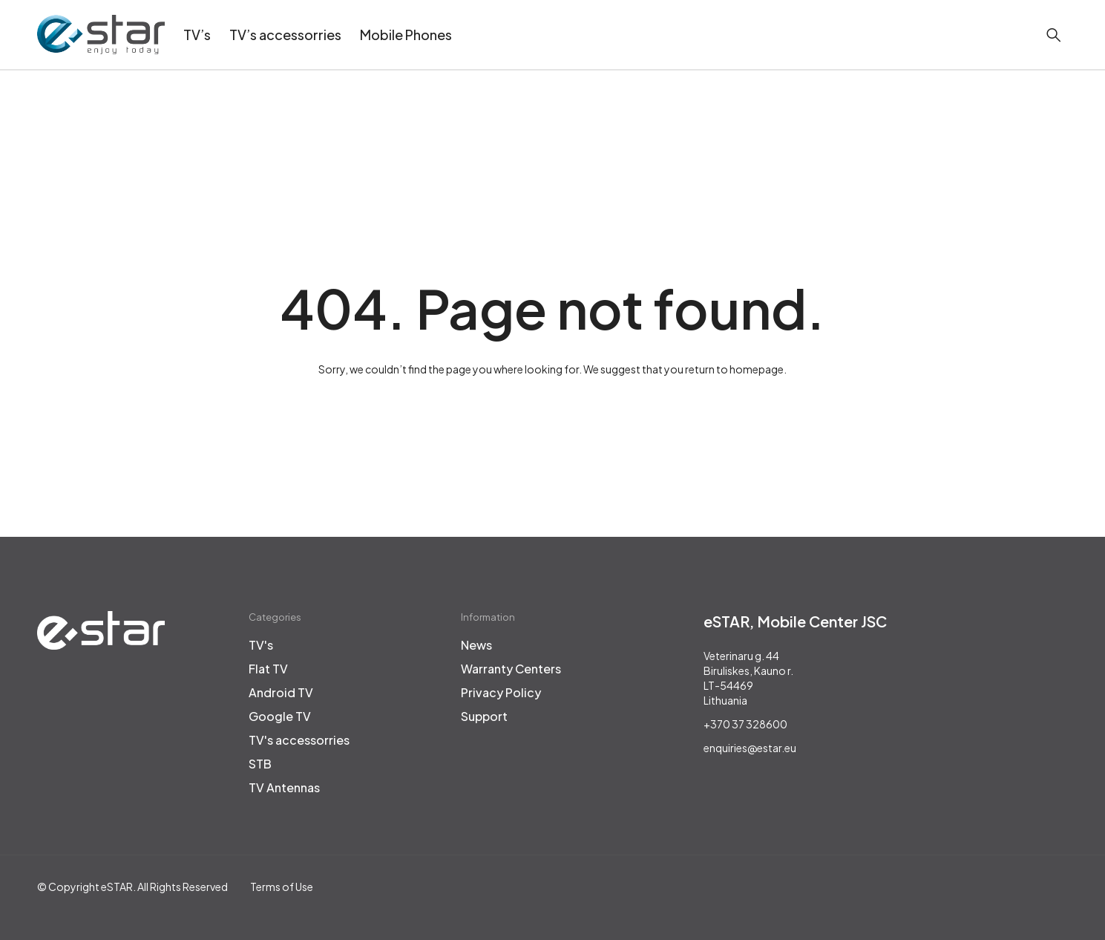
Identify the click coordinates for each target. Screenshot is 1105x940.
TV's (261, 645)
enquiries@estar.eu (750, 747)
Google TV (280, 716)
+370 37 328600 (745, 724)
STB (260, 764)
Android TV (281, 692)
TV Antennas (284, 787)
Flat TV (268, 669)
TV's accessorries (299, 740)
